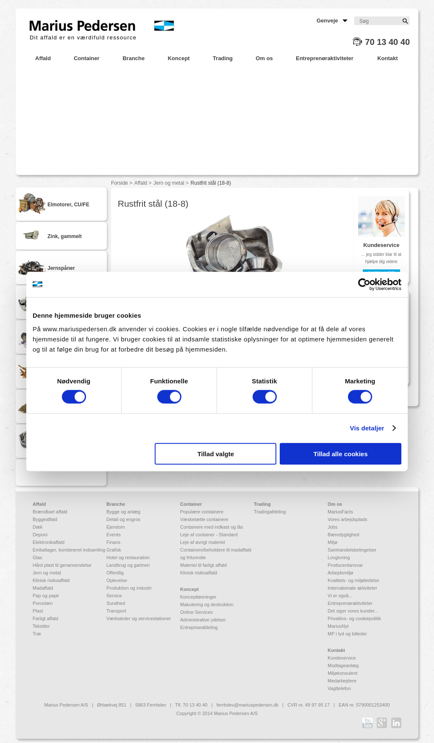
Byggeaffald (45, 519)
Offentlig (115, 572)
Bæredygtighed (343, 534)
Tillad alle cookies (340, 453)
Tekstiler (41, 626)
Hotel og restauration (128, 557)
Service (114, 595)
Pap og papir (46, 595)
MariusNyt (338, 626)
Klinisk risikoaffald (51, 580)
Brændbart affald (50, 511)
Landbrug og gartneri (128, 565)
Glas (37, 557)
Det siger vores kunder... (353, 610)
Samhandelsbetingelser (352, 549)
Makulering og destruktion (207, 604)
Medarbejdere (342, 680)
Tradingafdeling (270, 511)
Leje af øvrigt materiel (202, 542)
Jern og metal (168, 183)
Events (113, 534)
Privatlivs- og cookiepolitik (354, 618)
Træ (37, 633)
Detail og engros (123, 519)
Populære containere (201, 511)
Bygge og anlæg (123, 511)
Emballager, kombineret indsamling (69, 549)
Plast (38, 610)
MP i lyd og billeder (347, 633)
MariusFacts (340, 511)
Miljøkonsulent (342, 673)
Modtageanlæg (343, 665)
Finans (113, 542)
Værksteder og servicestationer (138, 618)
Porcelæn (43, 603)
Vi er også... (340, 595)
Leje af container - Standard (209, 534)
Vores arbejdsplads (347, 519)
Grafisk (113, 549)
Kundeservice (342, 657)
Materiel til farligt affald (203, 565)
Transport (116, 610)
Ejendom (115, 527)
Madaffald (43, 588)
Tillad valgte (216, 453)
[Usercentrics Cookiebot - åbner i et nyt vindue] (364, 284)
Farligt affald (45, 618)
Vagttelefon (339, 688)
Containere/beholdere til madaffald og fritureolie (215, 553)
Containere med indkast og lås (211, 527)
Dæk (37, 527)
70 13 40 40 (387, 42)
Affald (140, 183)
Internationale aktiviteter (352, 588)
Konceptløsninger (198, 596)
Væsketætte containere (204, 519)
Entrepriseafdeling (199, 627)
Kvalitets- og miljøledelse (353, 580)
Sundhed (115, 603)
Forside (119, 183)
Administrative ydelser (203, 619)
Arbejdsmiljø (340, 572)
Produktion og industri (128, 588)
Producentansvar (345, 565)
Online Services (196, 612)
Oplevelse (116, 580)
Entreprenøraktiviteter (350, 603)
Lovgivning (339, 557)
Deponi (40, 534)
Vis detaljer (367, 428)
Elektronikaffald (48, 542)
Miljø (332, 542)
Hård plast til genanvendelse (62, 565)
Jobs (332, 527)
